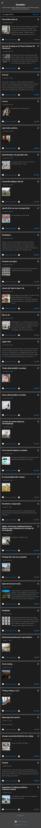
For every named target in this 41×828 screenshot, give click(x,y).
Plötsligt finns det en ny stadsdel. (14, 557)
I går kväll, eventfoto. (10, 128)
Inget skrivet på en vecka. (11, 584)
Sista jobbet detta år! (9, 19)
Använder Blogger (20, 821)
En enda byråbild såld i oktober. (13, 477)
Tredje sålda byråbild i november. (14, 368)
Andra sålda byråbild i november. (14, 395)
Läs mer (36, 39)
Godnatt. (5, 763)
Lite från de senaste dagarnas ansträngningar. (13, 423)
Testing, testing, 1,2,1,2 (10, 691)
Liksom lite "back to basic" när (13, 288)
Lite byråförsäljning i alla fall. (12, 182)
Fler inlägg (20, 815)
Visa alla (36, 14)
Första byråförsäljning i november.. (15, 450)
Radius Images (24, 824)
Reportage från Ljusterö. (11, 717)
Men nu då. (6, 315)
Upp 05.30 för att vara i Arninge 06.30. (16, 208)
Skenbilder (20, 5)
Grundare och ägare (9, 261)
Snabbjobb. (6, 611)
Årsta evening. (7, 664)
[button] (38, 19)
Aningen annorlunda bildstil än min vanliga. (18, 736)
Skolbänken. (6, 235)
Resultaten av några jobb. (11, 504)
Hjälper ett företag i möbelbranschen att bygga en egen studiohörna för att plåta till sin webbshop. (18, 528)
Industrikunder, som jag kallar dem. (15, 155)
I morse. (5, 101)
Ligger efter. (6, 342)
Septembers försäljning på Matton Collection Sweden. (14, 788)
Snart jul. (5, 75)
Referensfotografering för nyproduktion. (17, 637)
